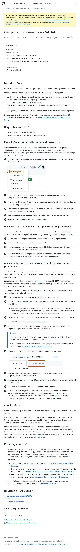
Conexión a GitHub (50, 483)
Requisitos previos (16, 127)
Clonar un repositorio (16, 502)
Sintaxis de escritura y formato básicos (37, 346)
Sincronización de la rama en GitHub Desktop (49, 477)
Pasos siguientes (15, 444)
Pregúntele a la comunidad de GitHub (18, 520)
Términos (22, 544)
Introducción (9, 8)
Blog (64, 544)
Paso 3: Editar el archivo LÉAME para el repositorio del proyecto (36, 265)
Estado (38, 544)
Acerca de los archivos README (20, 496)
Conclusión (12, 405)
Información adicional (18, 490)
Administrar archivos (16, 499)
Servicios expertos (55, 544)
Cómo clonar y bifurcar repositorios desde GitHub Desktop (51, 471)
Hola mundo (39, 281)
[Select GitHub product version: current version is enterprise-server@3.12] (44, 3)
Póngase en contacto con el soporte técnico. (20, 523)
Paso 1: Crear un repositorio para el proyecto (32, 142)
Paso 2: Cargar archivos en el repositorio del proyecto (37, 226)
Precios (44, 544)
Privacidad (30, 544)
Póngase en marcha (22, 8)
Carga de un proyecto (39, 8)
